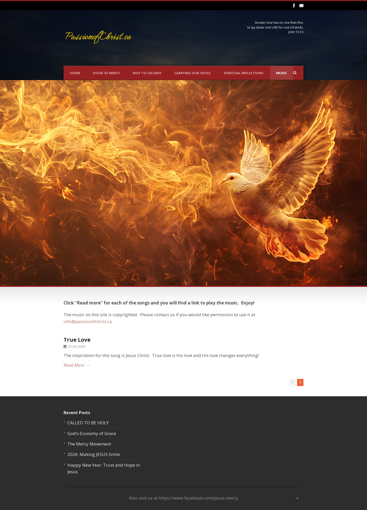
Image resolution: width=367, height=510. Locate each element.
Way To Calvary (147, 73)
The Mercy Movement (89, 444)
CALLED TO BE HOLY (88, 423)
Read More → (77, 365)
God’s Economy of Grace (91, 433)
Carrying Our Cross (192, 73)
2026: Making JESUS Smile (93, 454)
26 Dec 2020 (76, 346)
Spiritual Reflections (243, 73)
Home (75, 73)
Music (281, 73)
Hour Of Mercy (106, 73)
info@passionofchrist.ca (88, 321)
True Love (77, 339)
